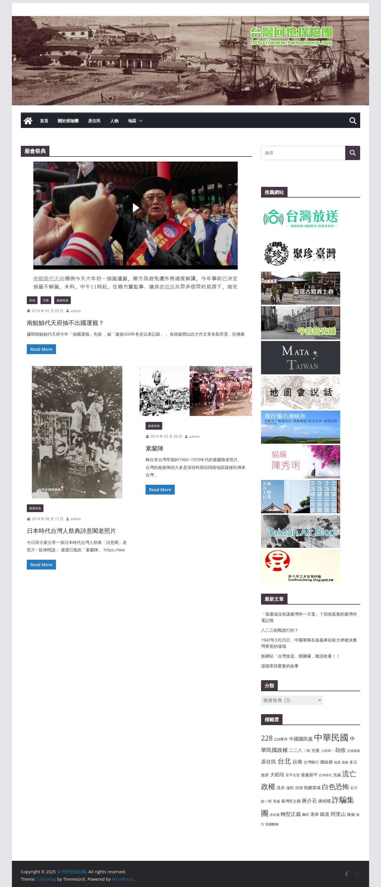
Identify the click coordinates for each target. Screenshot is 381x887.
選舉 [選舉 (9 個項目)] (314, 814)
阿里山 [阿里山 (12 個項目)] (338, 814)
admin (76, 310)
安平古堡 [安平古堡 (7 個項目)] (292, 774)
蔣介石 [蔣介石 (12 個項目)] (309, 800)
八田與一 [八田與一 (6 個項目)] (327, 751)
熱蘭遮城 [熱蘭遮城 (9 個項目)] (312, 787)
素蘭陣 (154, 448)
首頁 (44, 120)
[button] (139, 121)
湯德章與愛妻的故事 (280, 666)
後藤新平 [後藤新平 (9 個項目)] (309, 775)
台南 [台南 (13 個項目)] (297, 761)
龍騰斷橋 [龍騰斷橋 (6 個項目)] (272, 824)
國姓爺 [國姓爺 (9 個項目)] (326, 762)
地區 (132, 120)
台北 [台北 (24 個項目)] (284, 761)
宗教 (46, 300)
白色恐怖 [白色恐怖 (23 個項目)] (335, 786)
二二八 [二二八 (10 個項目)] (295, 750)
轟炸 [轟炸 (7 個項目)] (305, 814)
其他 (32, 300)
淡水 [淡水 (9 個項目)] (281, 787)
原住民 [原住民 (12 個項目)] (268, 761)
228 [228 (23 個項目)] (267, 738)
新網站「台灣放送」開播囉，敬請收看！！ (300, 656)
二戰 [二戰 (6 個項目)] (307, 751)
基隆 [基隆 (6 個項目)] (345, 762)
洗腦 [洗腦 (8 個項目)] (337, 775)
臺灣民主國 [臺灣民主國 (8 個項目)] (291, 801)
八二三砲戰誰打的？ (280, 630)
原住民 (94, 120)
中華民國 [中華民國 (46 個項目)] (331, 737)
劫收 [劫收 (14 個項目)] (340, 749)
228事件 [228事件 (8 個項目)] (281, 739)
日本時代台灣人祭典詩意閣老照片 (71, 531)
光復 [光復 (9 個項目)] (315, 750)
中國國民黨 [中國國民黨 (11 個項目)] (301, 739)
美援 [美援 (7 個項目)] (276, 801)
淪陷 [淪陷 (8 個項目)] (290, 787)
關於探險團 (68, 120)
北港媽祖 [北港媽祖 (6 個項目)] (353, 751)
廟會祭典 (62, 300)
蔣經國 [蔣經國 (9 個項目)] (324, 801)
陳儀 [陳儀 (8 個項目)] (351, 814)
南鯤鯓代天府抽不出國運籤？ (65, 323)
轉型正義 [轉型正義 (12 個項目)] (291, 814)
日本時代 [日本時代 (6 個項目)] (325, 775)
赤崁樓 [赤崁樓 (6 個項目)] (274, 815)
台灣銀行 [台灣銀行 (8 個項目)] (311, 762)
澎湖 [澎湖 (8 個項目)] (299, 787)
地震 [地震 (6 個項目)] (337, 762)
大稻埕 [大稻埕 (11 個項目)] (277, 774)
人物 (114, 120)
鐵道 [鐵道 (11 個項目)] (325, 814)
